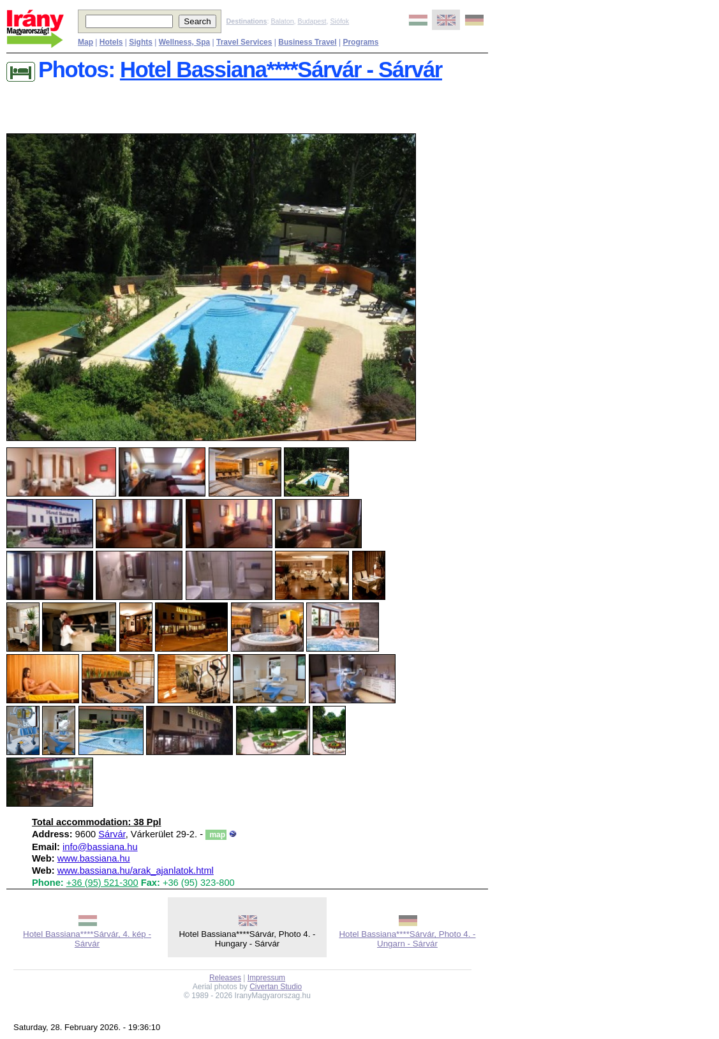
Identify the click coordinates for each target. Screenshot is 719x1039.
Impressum (266, 977)
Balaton (282, 21)
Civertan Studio (275, 986)
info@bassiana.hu (100, 847)
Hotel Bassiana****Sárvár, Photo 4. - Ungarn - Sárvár (407, 938)
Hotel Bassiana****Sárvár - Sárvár (281, 69)
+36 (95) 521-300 (102, 883)
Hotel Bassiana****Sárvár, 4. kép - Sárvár (87, 938)
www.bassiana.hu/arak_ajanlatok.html (135, 870)
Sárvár (111, 834)
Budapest (312, 21)
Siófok (339, 21)
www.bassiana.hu (93, 858)
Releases (225, 977)
